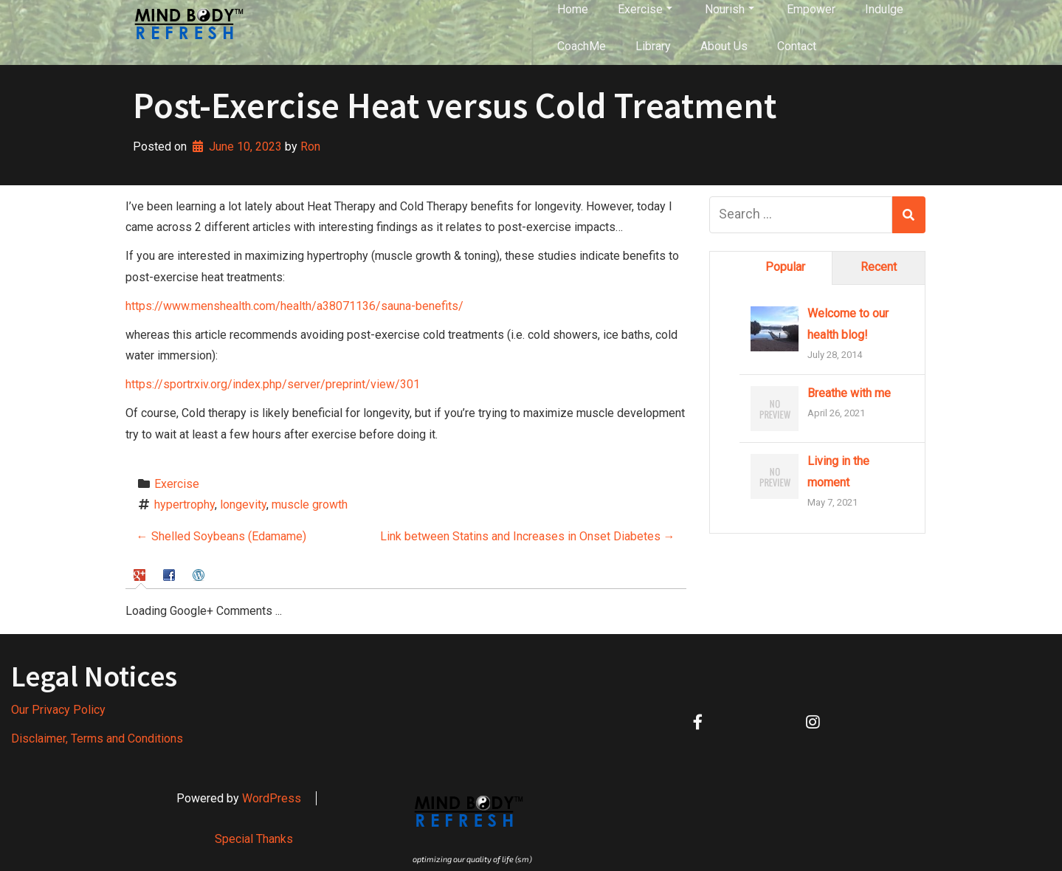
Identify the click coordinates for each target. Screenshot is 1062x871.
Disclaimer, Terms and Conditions (97, 738)
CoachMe (581, 46)
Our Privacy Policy (58, 710)
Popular (785, 267)
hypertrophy (184, 505)
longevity (243, 505)
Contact (796, 46)
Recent (879, 267)
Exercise (176, 484)
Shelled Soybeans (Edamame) (221, 536)
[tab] (141, 575)
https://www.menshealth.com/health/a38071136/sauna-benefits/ (294, 306)
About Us (724, 46)
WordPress (271, 798)
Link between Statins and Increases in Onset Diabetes (527, 536)
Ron (310, 147)
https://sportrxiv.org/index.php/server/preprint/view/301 (272, 384)
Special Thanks (254, 839)
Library (653, 46)
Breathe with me (849, 393)
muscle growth (310, 505)
